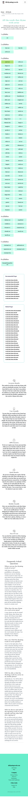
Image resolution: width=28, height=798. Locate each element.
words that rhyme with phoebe (12, 321)
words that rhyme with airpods (12, 282)
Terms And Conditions (14, 780)
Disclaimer (14, 778)
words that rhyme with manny (12, 290)
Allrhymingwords (10, 2)
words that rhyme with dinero (11, 316)
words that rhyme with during (11, 286)
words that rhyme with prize (11, 318)
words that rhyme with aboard (12, 323)
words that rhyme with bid (11, 312)
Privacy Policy (14, 775)
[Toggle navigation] (25, 2)
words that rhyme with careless (12, 284)
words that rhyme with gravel (11, 339)
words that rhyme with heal (11, 288)
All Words (8, 12)
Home (2, 12)
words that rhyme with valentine (12, 296)
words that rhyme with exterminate (13, 310)
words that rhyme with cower (11, 298)
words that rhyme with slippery (12, 294)
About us (14, 776)
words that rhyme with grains (11, 314)
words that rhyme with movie (11, 357)
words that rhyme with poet (11, 292)
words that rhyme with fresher (12, 345)
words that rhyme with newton (12, 327)
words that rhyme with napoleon (12, 347)
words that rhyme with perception (12, 351)
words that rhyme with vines (11, 329)
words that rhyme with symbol (12, 355)
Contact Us (14, 785)
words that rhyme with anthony (12, 349)
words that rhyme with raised (11, 335)
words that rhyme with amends (12, 331)
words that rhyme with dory (11, 333)
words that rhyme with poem (11, 353)
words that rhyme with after (11, 280)
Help (14, 787)
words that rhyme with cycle (11, 325)
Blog (14, 769)
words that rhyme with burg (11, 337)
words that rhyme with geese (11, 343)
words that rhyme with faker (11, 359)
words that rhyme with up (11, 341)
